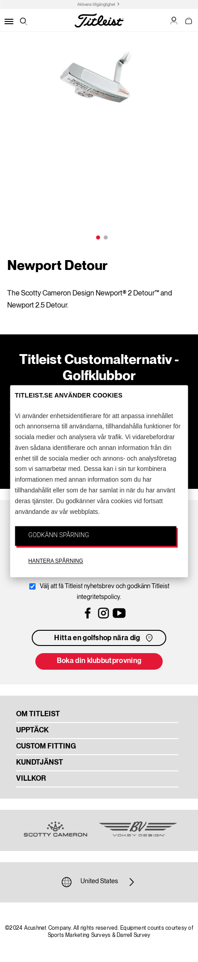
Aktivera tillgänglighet (96, 5)
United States (99, 882)
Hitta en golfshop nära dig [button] (104, 638)
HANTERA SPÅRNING (55, 561)
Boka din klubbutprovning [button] (99, 661)
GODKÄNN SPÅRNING (58, 535)
